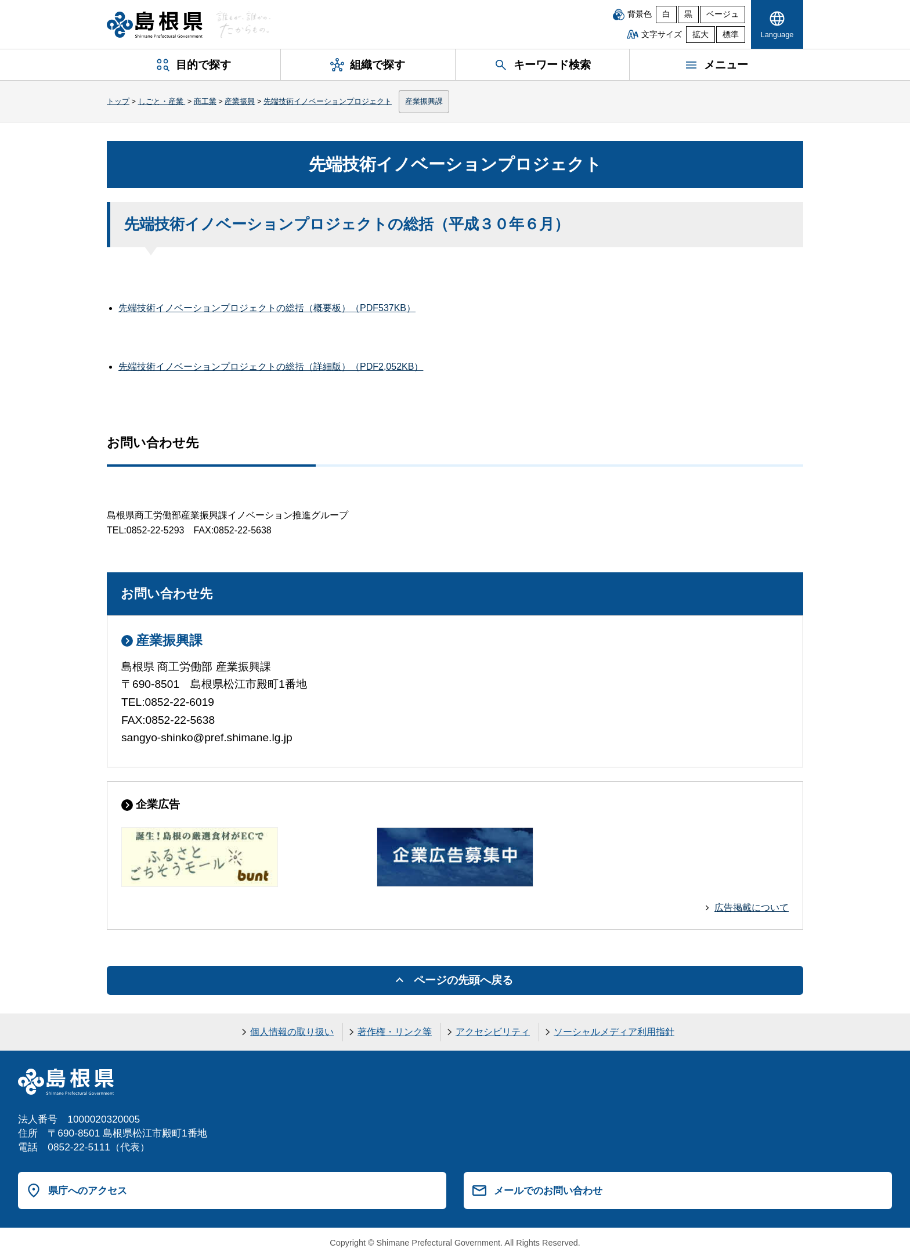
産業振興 (240, 101)
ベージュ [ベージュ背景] (722, 14)
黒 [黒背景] (688, 14)
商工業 (205, 101)
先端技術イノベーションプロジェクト (327, 101)
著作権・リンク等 (395, 1032)
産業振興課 (424, 101)
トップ (118, 101)
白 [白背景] (666, 14)
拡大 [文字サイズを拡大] (700, 34)
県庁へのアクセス (87, 1190)
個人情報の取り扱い (292, 1032)
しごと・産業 (162, 101)
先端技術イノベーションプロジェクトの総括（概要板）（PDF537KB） (267, 308)
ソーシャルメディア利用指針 (614, 1032)
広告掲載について (751, 907)
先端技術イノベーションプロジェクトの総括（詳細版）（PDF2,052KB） (270, 366)
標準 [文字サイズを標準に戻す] (731, 34)
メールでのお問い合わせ (548, 1190)
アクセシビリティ (493, 1032)
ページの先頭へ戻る (463, 980)
